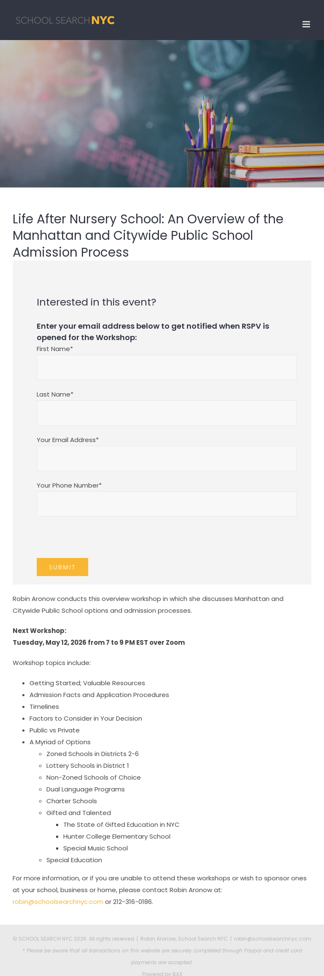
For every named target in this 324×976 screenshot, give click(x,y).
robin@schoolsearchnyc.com (58, 901)
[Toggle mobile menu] (306, 24)
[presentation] (101, 541)
